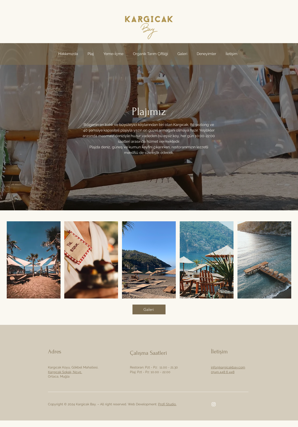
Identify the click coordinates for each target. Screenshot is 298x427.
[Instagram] (213, 404)
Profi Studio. (167, 404)
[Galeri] (149, 309)
